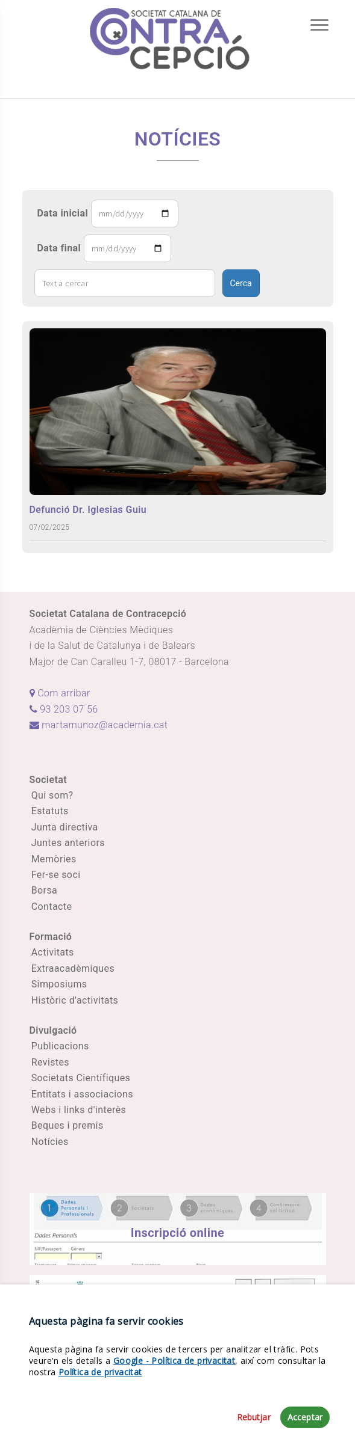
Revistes (50, 1062)
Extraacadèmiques (73, 968)
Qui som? (52, 795)
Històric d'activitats (75, 1000)
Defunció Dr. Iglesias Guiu (88, 509)
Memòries (54, 859)
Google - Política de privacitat (174, 1402)
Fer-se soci (56, 874)
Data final (59, 248)
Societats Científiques (81, 1078)
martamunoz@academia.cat (99, 725)
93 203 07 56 (64, 709)
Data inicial (63, 213)
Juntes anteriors (68, 842)
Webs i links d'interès (79, 1109)
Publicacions (60, 1046)
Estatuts (50, 811)
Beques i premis (67, 1125)
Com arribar (60, 693)
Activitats (52, 952)
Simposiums (59, 984)
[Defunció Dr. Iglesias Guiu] (178, 411)
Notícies (50, 1141)
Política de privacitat (100, 1414)
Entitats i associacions (82, 1094)
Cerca (241, 283)
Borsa (44, 890)
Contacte (51, 906)
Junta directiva (64, 827)
